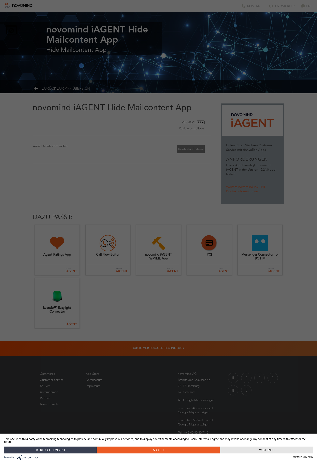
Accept (158, 450)
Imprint (295, 457)
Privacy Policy (306, 457)
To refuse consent (50, 450)
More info (266, 450)
